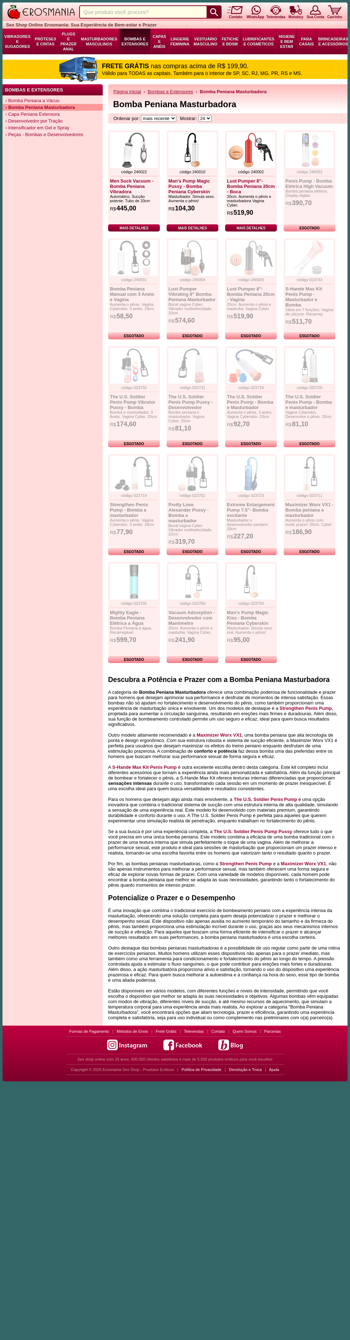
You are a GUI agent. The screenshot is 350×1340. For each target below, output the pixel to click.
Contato (218, 1031)
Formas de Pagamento (89, 1031)
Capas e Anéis (159, 41)
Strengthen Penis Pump (306, 708)
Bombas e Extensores (135, 41)
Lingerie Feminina (179, 41)
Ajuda (274, 1069)
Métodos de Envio (132, 1031)
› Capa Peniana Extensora (32, 114)
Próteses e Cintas (45, 41)
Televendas (194, 1031)
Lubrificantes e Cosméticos (258, 41)
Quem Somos (245, 1031)
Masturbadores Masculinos (99, 41)
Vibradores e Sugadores (17, 41)
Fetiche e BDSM (230, 41)
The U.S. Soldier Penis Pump (265, 799)
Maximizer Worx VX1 (219, 735)
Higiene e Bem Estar (287, 41)
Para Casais (306, 41)
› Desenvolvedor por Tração (33, 121)
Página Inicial (127, 91)
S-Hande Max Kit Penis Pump (144, 767)
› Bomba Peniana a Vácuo (32, 100)
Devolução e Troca (245, 1069)
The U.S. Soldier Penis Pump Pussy (253, 831)
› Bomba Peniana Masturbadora (40, 107)
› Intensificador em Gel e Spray (37, 127)
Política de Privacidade (202, 1069)
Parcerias (272, 1031)
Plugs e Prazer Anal (68, 41)
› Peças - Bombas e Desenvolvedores (44, 134)
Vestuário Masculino (206, 41)
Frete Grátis (166, 1031)
